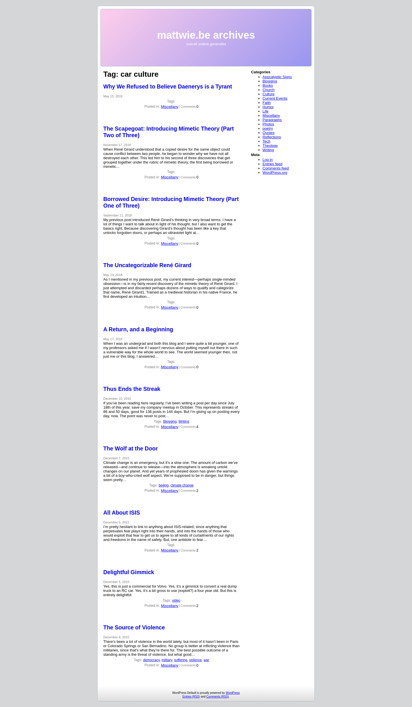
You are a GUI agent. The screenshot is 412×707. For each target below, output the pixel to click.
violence (195, 660)
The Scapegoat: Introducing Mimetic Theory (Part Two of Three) (168, 131)
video (176, 600)
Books (268, 85)
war (206, 660)
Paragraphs (272, 120)
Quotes (269, 133)
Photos (268, 124)
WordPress (233, 692)
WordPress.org (275, 172)
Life (266, 111)
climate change (182, 485)
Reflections (272, 137)
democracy (151, 660)
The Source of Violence (134, 627)
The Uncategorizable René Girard (147, 265)
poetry (268, 128)
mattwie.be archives (206, 35)
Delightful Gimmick (128, 572)
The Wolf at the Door (130, 448)
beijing (164, 485)
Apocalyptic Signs (277, 77)
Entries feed (272, 164)
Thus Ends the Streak (131, 389)
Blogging (170, 422)
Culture (269, 94)
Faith (267, 103)
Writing (184, 422)
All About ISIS (121, 512)
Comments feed (276, 168)
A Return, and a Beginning (138, 329)
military (167, 660)
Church (269, 90)
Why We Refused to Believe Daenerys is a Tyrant (167, 86)
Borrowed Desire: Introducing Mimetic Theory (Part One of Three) (171, 202)
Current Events (275, 98)
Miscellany (169, 107)
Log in (268, 159)
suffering (180, 660)
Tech (266, 141)
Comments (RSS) (217, 696)
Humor (268, 107)
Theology (270, 145)
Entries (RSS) (191, 696)
